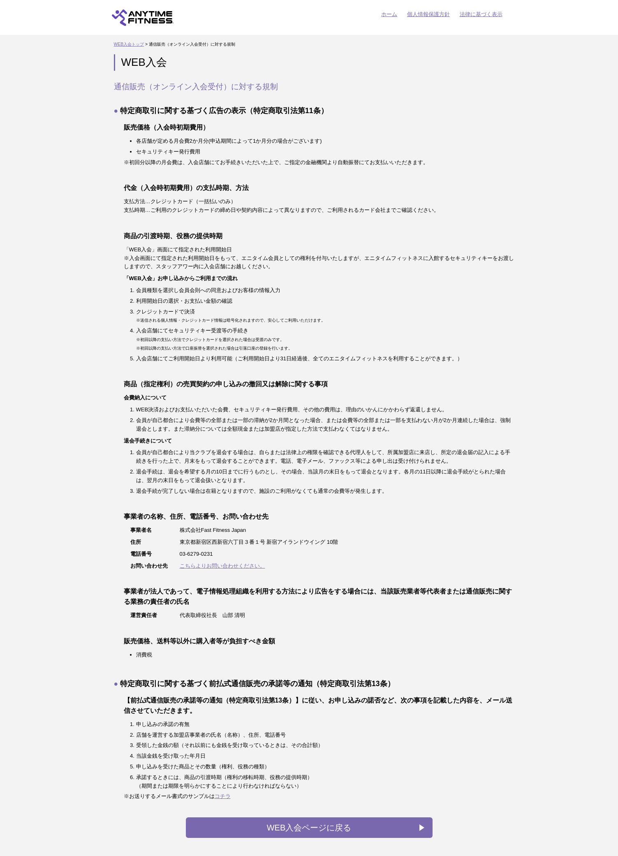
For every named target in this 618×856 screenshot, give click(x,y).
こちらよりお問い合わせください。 (222, 566)
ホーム (389, 14)
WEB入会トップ (129, 44)
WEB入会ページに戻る (309, 827)
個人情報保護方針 (428, 14)
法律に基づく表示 (481, 14)
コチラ (223, 796)
